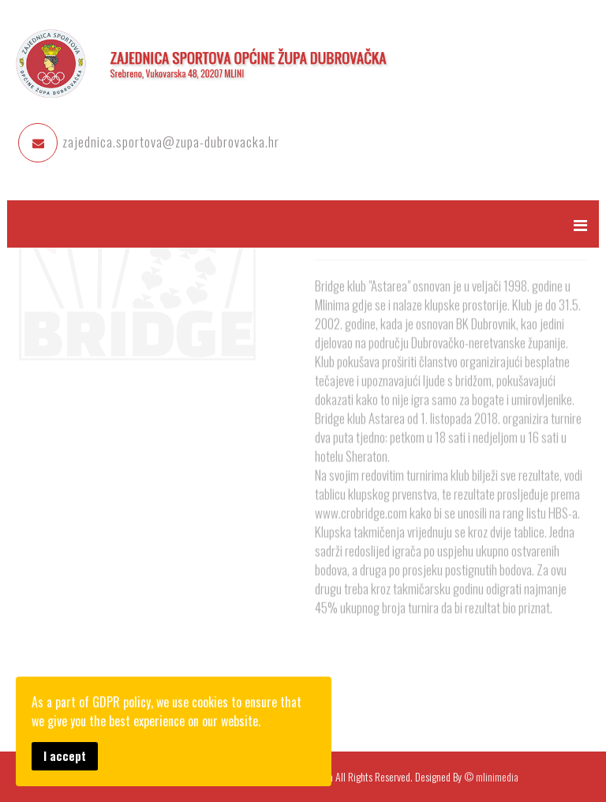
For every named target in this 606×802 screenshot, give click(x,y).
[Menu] (580, 224)
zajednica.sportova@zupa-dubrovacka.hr (170, 141)
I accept (64, 756)
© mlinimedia (491, 776)
